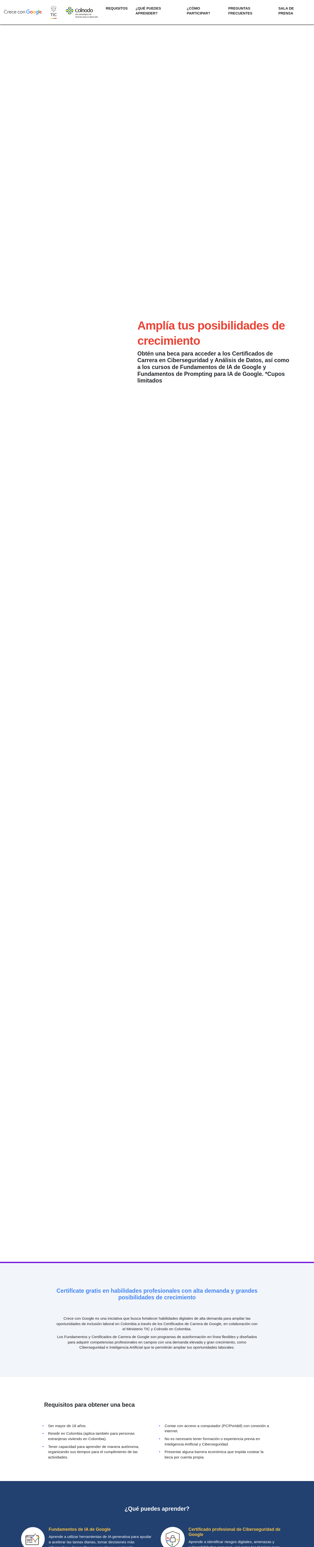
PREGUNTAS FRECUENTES (240, 10)
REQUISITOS (117, 8)
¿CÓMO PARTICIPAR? (198, 10)
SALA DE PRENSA (286, 10)
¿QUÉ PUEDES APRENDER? (148, 10)
